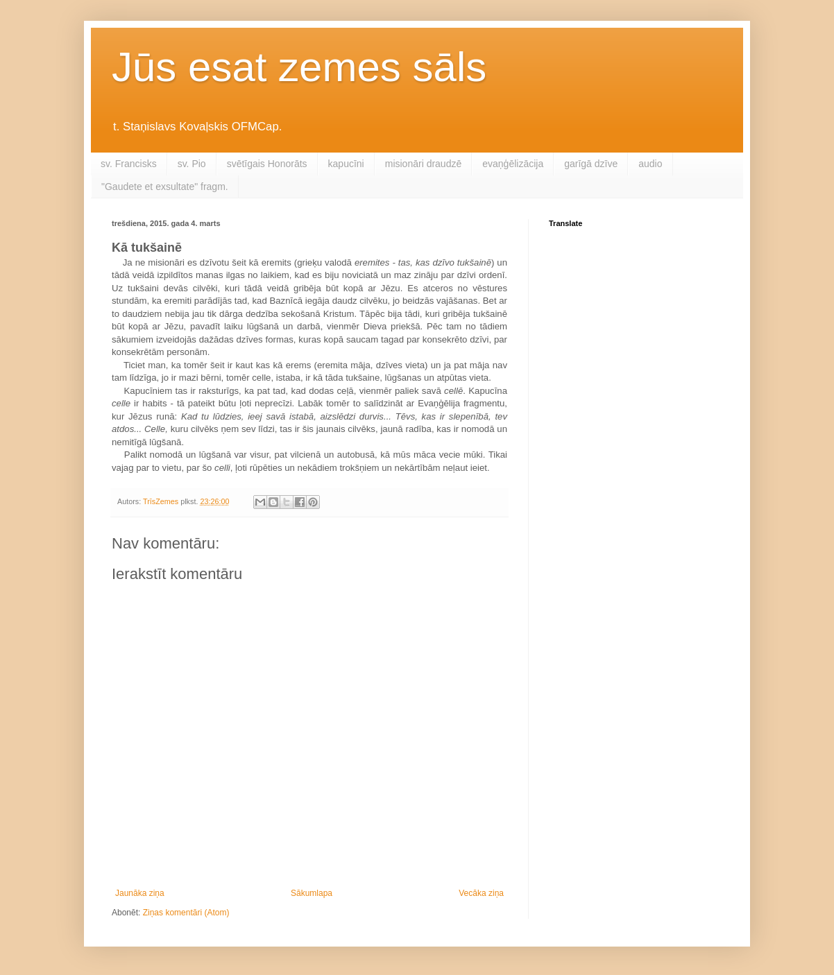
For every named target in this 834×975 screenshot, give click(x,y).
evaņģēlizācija (512, 163)
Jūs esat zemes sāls (299, 67)
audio (650, 163)
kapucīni (346, 163)
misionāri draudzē (423, 163)
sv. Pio (192, 163)
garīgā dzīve (591, 163)
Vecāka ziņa (481, 893)
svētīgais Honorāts (267, 163)
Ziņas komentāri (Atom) (186, 912)
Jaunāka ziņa (139, 893)
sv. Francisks (129, 163)
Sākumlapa (311, 893)
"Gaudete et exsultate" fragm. (164, 186)
